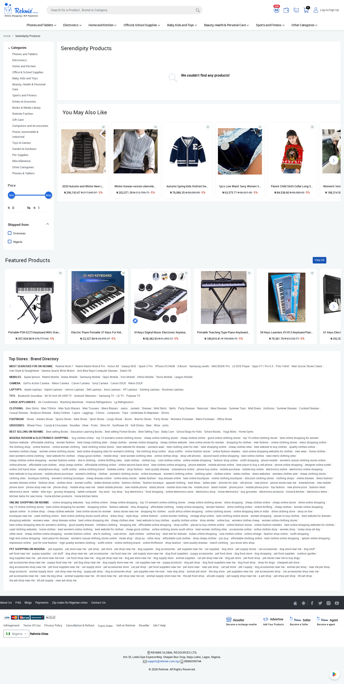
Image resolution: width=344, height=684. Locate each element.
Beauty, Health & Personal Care (226, 25)
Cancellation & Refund (80, 625)
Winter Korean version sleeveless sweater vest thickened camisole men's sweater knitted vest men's (135, 186)
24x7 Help (159, 625)
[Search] (124, 10)
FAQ (18, 602)
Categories (18, 47)
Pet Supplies (20, 155)
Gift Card (17, 120)
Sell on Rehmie (125, 625)
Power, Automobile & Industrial (25, 134)
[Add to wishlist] (60, 273)
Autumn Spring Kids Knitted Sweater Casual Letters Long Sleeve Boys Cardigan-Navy (188, 186)
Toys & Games (21, 143)
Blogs (28, 602)
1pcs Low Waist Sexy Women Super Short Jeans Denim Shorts (240, 186)
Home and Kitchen (102, 25)
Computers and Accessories (30, 126)
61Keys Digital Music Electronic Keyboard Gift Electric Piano (161, 332)
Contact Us (98, 602)
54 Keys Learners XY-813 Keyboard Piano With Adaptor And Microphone (286, 332)
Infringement (11, 625)
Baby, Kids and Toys (182, 25)
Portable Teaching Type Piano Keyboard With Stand (223, 332)
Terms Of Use (32, 625)
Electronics (72, 25)
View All (319, 260)
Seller (300, 621)
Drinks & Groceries (24, 101)
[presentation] (333, 160)
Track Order (105, 626)
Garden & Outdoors (24, 149)
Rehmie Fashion (22, 114)
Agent (327, 621)
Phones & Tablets (23, 173)
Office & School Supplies (142, 25)
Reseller (144, 625)
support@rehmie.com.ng (163, 661)
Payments (42, 602)
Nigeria (17, 242)
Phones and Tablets (41, 25)
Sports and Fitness (270, 25)
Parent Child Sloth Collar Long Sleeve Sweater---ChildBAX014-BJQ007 (292, 186)
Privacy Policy (53, 625)
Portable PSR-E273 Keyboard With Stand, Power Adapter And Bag (34, 332)
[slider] (11, 195)
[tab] (28, 224)
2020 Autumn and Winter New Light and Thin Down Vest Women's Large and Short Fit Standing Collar (83, 186)
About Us (6, 602)
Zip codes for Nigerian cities (70, 602)
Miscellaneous (21, 161)
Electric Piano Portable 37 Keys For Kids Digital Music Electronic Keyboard (98, 332)
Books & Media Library (26, 108)
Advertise (273, 621)
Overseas (19, 233)
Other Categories (304, 25)
